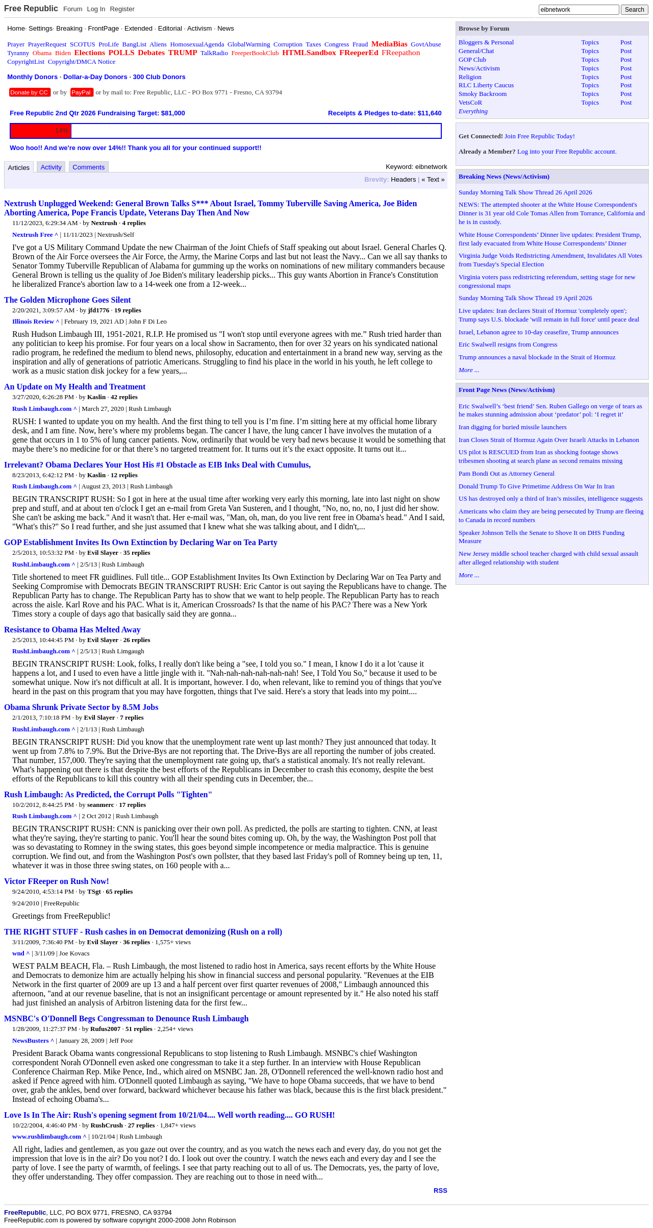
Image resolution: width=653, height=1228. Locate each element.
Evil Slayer (102, 552)
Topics (590, 42)
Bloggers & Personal (486, 42)
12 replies (124, 475)
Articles (19, 167)
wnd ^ (21, 953)
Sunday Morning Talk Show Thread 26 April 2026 (525, 192)
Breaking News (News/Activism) (504, 176)
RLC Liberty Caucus (486, 85)
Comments (88, 167)
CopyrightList (25, 61)
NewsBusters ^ (33, 1040)
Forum (73, 9)
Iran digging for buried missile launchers (513, 427)
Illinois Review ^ (36, 321)
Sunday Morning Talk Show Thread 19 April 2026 (525, 298)
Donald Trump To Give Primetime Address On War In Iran (537, 486)
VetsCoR (470, 102)
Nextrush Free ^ (35, 234)
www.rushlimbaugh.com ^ (49, 1136)
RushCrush (107, 1125)
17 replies (132, 804)
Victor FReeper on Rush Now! (56, 881)
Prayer (15, 44)
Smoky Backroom (483, 93)
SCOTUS (82, 44)
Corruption (288, 44)
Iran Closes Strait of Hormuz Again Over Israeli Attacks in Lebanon (549, 440)
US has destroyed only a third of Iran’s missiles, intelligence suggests (551, 498)
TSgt (94, 891)
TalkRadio (214, 53)
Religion (470, 77)
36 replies (136, 942)
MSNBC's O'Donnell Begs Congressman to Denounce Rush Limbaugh (126, 1018)
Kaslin (96, 397)
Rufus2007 (105, 1029)
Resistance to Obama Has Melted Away (72, 629)
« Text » (432, 179)
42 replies (124, 397)
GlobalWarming (249, 44)
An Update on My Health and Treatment (74, 386)
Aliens (158, 44)
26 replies (136, 640)
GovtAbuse (426, 44)
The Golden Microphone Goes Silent (67, 300)
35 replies (136, 552)
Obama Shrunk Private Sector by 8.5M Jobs (81, 707)
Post (626, 42)
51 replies (139, 1029)
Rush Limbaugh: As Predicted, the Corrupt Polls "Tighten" (108, 794)
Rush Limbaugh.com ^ (44, 408)
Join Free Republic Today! (540, 136)
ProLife (108, 44)
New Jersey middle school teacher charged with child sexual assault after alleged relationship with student (548, 558)
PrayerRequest (47, 44)
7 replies (131, 717)
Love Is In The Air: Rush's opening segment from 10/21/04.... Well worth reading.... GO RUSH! (169, 1115)
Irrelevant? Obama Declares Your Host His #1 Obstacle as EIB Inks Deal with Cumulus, (157, 464)
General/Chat (476, 51)
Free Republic (31, 8)
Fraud (360, 44)
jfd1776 (98, 310)
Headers (403, 179)
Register (122, 9)
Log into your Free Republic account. (567, 151)
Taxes (313, 44)
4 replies (133, 223)
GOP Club (472, 59)
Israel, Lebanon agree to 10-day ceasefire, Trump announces (539, 332)
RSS (440, 1190)
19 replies (127, 310)
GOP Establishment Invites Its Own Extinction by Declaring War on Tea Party (141, 542)
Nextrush (104, 223)
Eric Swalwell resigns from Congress (508, 344)
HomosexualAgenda (197, 44)
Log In (96, 9)
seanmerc (100, 804)
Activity (51, 167)
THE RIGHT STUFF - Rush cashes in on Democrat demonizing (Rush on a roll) (143, 931)
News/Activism (479, 68)
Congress (336, 44)
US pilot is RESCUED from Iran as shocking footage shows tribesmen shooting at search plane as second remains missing (540, 456)
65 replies (119, 891)
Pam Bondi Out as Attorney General (507, 473)
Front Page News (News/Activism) (507, 390)
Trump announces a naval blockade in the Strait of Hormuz (537, 357)
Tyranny (18, 53)
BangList (134, 44)
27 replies (141, 1125)
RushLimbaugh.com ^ (44, 564)
